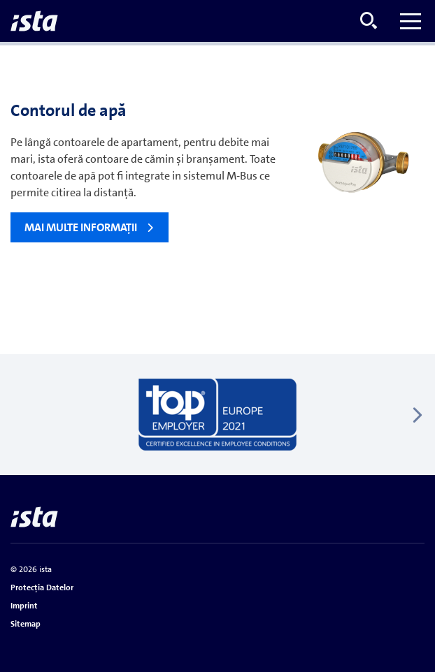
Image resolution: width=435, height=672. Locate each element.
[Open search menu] (369, 21)
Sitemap (25, 623)
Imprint (24, 605)
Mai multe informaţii (80, 227)
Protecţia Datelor (41, 587)
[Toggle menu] (411, 21)
